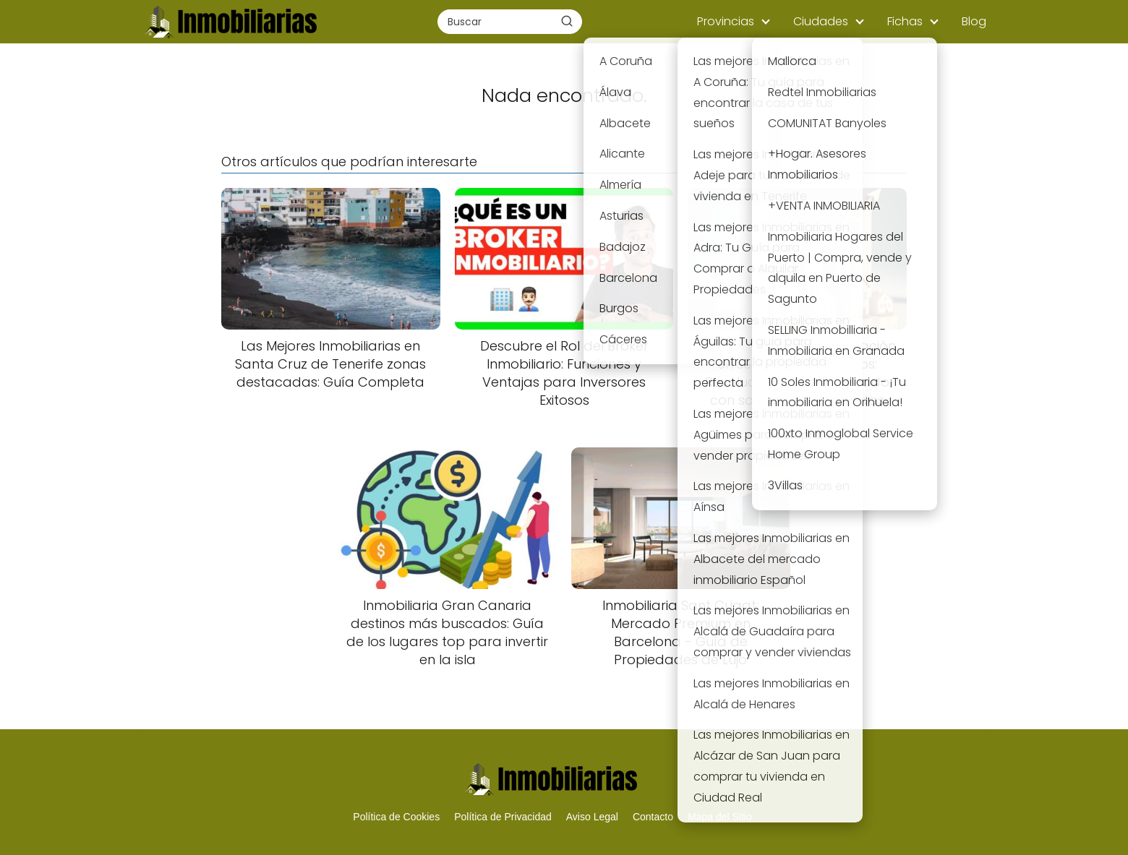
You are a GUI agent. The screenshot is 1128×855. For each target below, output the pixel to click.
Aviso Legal (592, 816)
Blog (974, 21)
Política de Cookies (396, 816)
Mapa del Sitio (720, 816)
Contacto (653, 816)
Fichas (905, 21)
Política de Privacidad (503, 816)
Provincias (725, 21)
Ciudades (820, 21)
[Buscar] (567, 21)
